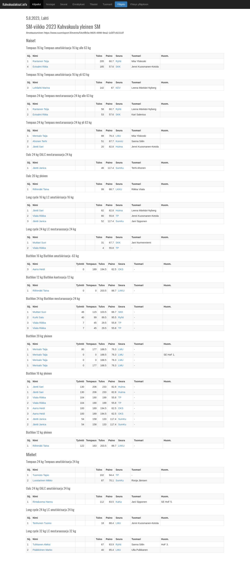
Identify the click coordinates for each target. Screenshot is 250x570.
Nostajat (50, 4)
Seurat (63, 4)
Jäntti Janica (39, 168)
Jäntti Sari (38, 146)
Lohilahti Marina (41, 87)
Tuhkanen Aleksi (41, 544)
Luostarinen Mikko (42, 480)
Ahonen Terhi (40, 141)
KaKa (119, 501)
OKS (120, 269)
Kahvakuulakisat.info (15, 4)
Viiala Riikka (39, 215)
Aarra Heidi (39, 269)
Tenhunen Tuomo (42, 523)
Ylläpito (121, 4)
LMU (118, 135)
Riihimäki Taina (41, 189)
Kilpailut (37, 4)
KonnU (119, 141)
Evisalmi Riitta (40, 66)
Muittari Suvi (39, 242)
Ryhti (118, 61)
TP (117, 215)
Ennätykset (79, 4)
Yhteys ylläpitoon (139, 4)
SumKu (120, 168)
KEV (118, 87)
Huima (119, 146)
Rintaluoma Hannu (43, 501)
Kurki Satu (38, 317)
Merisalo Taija (40, 135)
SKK (118, 66)
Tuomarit (107, 4)
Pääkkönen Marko (42, 549)
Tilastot (94, 4)
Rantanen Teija (41, 61)
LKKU (119, 189)
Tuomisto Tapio (41, 475)
